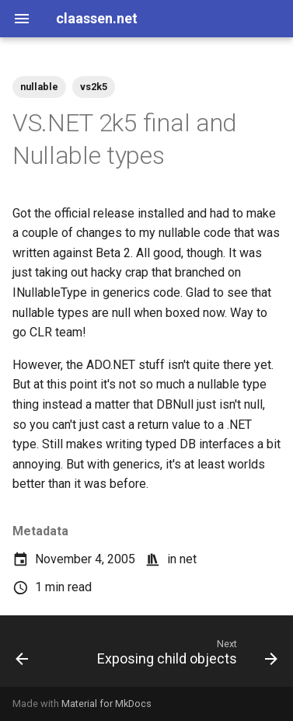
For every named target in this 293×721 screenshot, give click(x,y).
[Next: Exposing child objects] (185, 655)
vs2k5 (93, 86)
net (188, 559)
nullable (39, 86)
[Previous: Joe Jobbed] (22, 655)
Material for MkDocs (106, 703)
